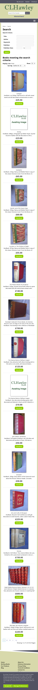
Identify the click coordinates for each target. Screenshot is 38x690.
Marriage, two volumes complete (19, 625)
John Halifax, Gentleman (19, 436)
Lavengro (19, 93)
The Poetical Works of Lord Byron (19, 284)
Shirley (19, 132)
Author (6, 39)
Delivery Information (24, 664)
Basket (27, 2)
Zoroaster (19, 474)
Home (4, 26)
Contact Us (21, 670)
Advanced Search (19, 16)
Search (9, 26)
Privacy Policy (22, 666)
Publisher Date (8, 48)
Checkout (34, 2)
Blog (2, 668)
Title (5, 36)
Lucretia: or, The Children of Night (19, 246)
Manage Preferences (20, 686)
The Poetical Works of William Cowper (19, 360)
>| (16, 640)
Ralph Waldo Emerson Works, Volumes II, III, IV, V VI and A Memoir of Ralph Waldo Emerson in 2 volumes (19, 588)
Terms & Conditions (24, 668)
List (9, 63)
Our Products (5, 666)
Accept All (8, 686)
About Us (20, 662)
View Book (19, 103)
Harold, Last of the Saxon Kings (19, 208)
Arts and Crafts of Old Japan (19, 513)
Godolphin (19, 170)
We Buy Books (5, 664)
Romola (19, 551)
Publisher (7, 45)
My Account (20, 2)
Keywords (7, 42)
